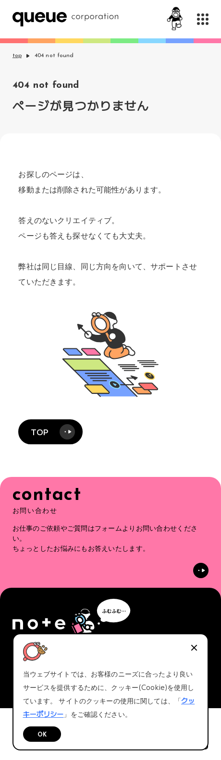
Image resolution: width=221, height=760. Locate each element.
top (17, 56)
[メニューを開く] (203, 19)
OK (42, 735)
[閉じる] (194, 648)
